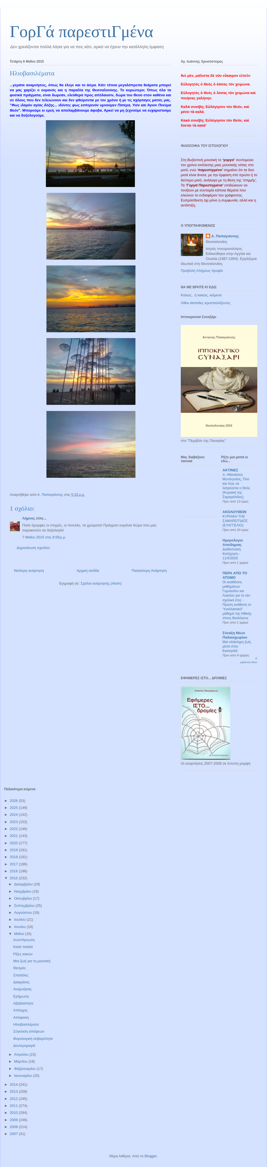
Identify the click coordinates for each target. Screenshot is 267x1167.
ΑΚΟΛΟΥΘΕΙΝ (234, 512)
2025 (14, 808)
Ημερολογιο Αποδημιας (232, 542)
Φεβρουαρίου (25, 1069)
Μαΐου (19, 934)
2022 (14, 829)
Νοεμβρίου (23, 891)
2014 (14, 1084)
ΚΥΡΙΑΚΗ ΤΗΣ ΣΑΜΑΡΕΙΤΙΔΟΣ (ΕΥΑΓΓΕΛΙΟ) (235, 520)
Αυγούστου (23, 912)
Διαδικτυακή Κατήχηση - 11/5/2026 (231, 553)
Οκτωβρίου (23, 898)
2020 (14, 843)
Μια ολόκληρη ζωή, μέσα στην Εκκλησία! (236, 646)
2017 (14, 864)
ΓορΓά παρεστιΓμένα (81, 31)
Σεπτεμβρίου (25, 905)
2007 (14, 1134)
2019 (14, 850)
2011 (14, 1106)
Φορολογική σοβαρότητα (33, 1038)
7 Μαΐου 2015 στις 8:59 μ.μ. (44, 537)
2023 (14, 822)
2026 (14, 801)
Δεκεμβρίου (24, 884)
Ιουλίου (20, 919)
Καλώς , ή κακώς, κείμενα (201, 295)
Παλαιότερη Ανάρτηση (149, 570)
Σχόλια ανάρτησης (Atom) (101, 583)
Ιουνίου (20, 927)
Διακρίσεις (21, 982)
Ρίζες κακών (23, 954)
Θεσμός (19, 968)
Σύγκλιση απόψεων (28, 1031)
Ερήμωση (21, 996)
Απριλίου (21, 1054)
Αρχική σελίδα (87, 570)
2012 (14, 1099)
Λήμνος (28, 518)
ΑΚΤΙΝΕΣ (230, 470)
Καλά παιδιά (23, 947)
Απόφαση (21, 1017)
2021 (14, 836)
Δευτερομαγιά (24, 1045)
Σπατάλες (20, 975)
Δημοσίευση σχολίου (33, 548)
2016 (14, 871)
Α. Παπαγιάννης (225, 236)
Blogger (150, 1156)
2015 (14, 878)
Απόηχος (20, 1010)
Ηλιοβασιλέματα (26, 1024)
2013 (14, 1091)
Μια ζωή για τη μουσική (31, 961)
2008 (14, 1127)
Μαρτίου (21, 1061)
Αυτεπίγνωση (23, 940)
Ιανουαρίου (23, 1076)
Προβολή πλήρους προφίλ (202, 271)
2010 (14, 1113)
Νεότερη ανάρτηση (29, 570)
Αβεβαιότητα (23, 1003)
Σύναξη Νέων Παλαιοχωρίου (234, 635)
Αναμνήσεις (22, 989)
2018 (14, 857)
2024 (14, 815)
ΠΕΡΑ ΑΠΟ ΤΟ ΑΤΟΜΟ (234, 575)
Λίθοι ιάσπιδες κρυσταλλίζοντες (206, 303)
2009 (14, 1120)
